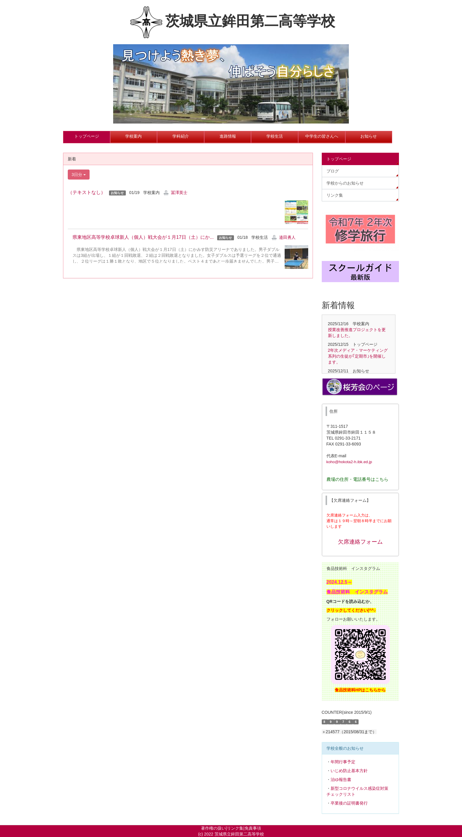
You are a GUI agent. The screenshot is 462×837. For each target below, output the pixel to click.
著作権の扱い (213, 828)
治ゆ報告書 (341, 779)
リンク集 (235, 828)
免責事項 (253, 828)
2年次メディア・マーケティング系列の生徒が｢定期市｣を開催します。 (358, 356)
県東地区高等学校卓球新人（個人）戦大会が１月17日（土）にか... (141, 237)
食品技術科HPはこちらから (360, 690)
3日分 (79, 174)
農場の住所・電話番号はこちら (357, 479)
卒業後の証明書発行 (349, 803)
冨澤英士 (179, 192)
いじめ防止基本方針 (349, 770)
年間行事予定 (343, 761)
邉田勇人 (287, 237)
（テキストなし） (86, 192)
